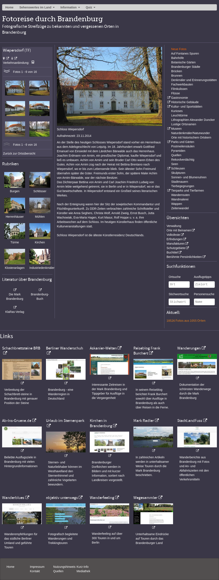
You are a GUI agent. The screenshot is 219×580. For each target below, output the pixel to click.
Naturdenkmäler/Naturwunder (190, 133)
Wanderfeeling (102, 497)
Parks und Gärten (182, 142)
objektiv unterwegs (62, 497)
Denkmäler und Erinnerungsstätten (194, 80)
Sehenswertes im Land (35, 7)
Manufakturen (176, 243)
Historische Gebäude (185, 102)
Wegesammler (145, 497)
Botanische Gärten (183, 62)
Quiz (89, 7)
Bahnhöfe (177, 58)
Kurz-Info (83, 566)
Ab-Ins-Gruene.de (16, 420)
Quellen (176, 155)
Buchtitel (172, 252)
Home (9, 7)
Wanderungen (189, 348)
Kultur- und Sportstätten (186, 106)
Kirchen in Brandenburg (101, 423)
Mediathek (83, 571)
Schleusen (178, 168)
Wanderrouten (180, 195)
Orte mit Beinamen (179, 230)
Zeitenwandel (180, 208)
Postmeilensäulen (183, 146)
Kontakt (35, 571)
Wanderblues (13, 497)
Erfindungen (175, 239)
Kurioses (177, 111)
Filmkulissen (179, 89)
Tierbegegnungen (182, 186)
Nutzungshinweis (64, 566)
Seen (174, 164)
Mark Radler (143, 420)
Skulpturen (178, 173)
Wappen (176, 203)
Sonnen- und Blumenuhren (188, 177)
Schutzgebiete (176, 248)
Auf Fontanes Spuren (185, 53)
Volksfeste (173, 234)
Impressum (37, 566)
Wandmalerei (179, 199)
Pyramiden (178, 150)
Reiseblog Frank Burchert (146, 351)
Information (68, 7)
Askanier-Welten (103, 348)
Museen (176, 128)
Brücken (176, 71)
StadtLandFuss (189, 420)
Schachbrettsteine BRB (21, 348)
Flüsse (175, 93)
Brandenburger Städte (185, 66)
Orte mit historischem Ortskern (191, 137)
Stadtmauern (179, 181)
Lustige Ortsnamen (183, 124)
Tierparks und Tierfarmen (187, 190)
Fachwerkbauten (182, 84)
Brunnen (176, 75)
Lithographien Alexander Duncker (193, 119)
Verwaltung (174, 226)
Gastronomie (179, 97)
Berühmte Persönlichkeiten (184, 257)
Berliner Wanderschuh (64, 348)
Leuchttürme (179, 115)
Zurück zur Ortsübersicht (19, 153)
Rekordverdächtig (182, 159)
